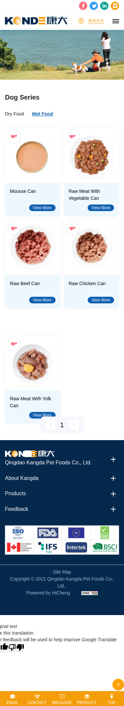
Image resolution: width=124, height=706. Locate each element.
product (87, 702)
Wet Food (42, 114)
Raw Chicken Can (87, 283)
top (111, 702)
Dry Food (14, 114)
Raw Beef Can (25, 283)
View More (42, 207)
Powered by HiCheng (48, 592)
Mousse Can (23, 191)
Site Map (62, 572)
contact (37, 702)
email (12, 702)
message (62, 702)
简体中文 (96, 21)
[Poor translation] (16, 648)
